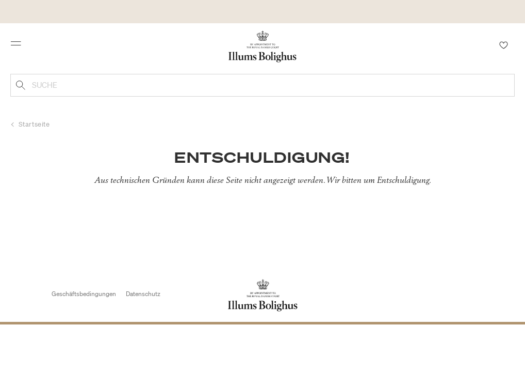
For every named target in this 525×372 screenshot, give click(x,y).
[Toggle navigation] (19, 46)
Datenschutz (143, 293)
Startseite (34, 124)
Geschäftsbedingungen (84, 293)
